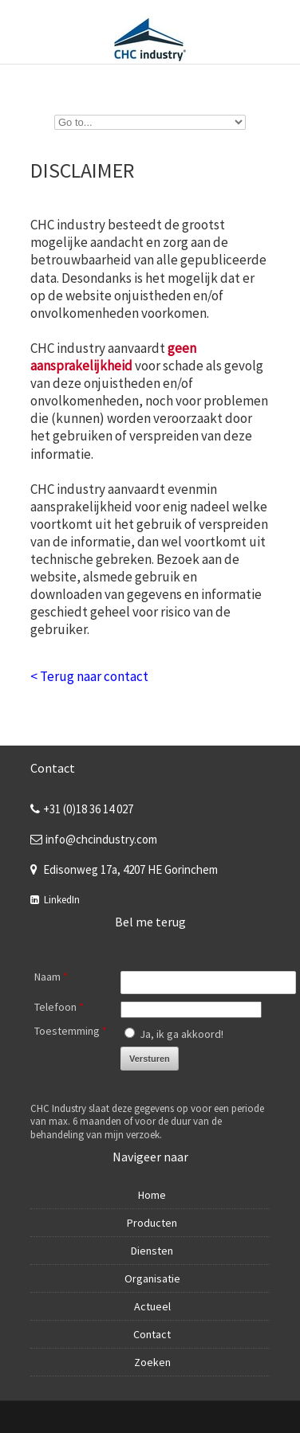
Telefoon (59, 1007)
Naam (51, 976)
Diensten (152, 1250)
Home (152, 1195)
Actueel (152, 1306)
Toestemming (70, 1031)
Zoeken (152, 1362)
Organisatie (152, 1278)
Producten (152, 1223)
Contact (152, 1334)
